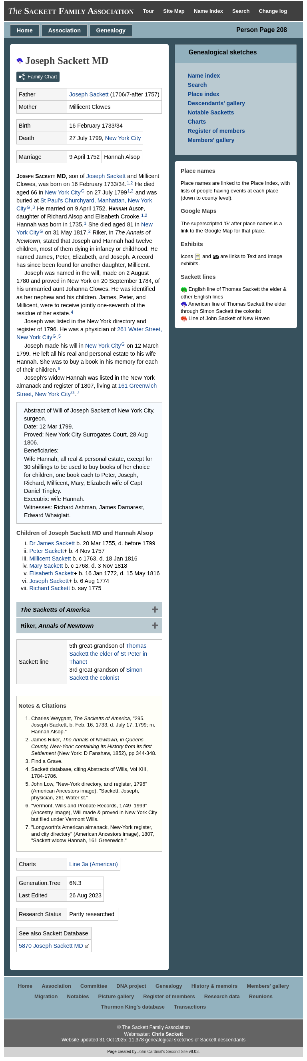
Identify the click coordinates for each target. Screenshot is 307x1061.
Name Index (209, 11)
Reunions (261, 996)
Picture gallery (116, 996)
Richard (49, 588)
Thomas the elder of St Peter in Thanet (108, 654)
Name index (204, 75)
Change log (273, 11)
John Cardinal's (151, 1051)
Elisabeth (51, 573)
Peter (46, 551)
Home (25, 30)
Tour (149, 11)
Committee (93, 986)
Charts (197, 121)
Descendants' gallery (216, 103)
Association (64, 30)
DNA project (131, 986)
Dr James (52, 543)
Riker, (57, 625)
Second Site (177, 1051)
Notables (78, 996)
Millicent (50, 558)
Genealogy (111, 30)
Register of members (216, 131)
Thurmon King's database (133, 1007)
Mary (46, 566)
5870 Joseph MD (51, 946)
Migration (46, 996)
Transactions (190, 1007)
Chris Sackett (167, 1034)
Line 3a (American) (93, 864)
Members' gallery (211, 140)
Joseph (88, 94)
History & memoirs (214, 986)
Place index (203, 94)
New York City (123, 138)
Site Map (174, 11)
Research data (222, 996)
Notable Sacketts (211, 112)
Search (241, 11)
